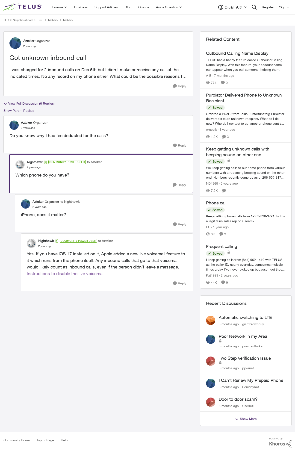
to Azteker (94, 162)
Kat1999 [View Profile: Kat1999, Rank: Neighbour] (212, 275)
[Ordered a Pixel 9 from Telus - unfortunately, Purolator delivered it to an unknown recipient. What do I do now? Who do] (246, 118)
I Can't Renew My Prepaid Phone (251, 380)
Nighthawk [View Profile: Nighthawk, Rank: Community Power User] (34, 162)
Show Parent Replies (18, 110)
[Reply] (179, 86)
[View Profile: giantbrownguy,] (210, 320)
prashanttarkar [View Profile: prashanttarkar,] (253, 346)
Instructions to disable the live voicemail (65, 273)
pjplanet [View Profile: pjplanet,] (248, 368)
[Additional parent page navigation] (40, 20)
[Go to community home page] (23, 7)
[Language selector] (232, 7)
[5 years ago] (228, 183)
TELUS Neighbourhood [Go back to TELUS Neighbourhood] (17, 20)
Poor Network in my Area (243, 336)
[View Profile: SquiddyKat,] (210, 383)
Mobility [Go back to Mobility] (53, 20)
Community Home (16, 440)
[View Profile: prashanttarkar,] (210, 339)
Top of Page (45, 440)
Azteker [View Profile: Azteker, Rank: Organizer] (28, 41)
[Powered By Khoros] (280, 443)
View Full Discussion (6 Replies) (29, 103)
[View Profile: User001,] (210, 402)
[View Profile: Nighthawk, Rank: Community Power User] (20, 164)
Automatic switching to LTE (245, 317)
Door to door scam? (238, 399)
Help (64, 440)
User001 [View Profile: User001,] (248, 405)
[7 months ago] (223, 75)
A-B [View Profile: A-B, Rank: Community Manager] (209, 75)
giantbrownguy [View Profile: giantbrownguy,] (253, 324)
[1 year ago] (226, 129)
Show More (246, 419)
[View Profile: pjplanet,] (210, 361)
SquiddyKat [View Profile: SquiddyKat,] (250, 387)
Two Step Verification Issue (245, 358)
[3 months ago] (229, 323)
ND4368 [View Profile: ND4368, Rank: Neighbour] (212, 183)
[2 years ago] (228, 275)
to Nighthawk (70, 201)
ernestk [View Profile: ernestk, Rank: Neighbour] (211, 129)
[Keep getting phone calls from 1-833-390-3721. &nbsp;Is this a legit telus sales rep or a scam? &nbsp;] (246, 218)
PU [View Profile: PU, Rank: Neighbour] (208, 227)
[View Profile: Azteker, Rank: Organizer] (15, 43)
